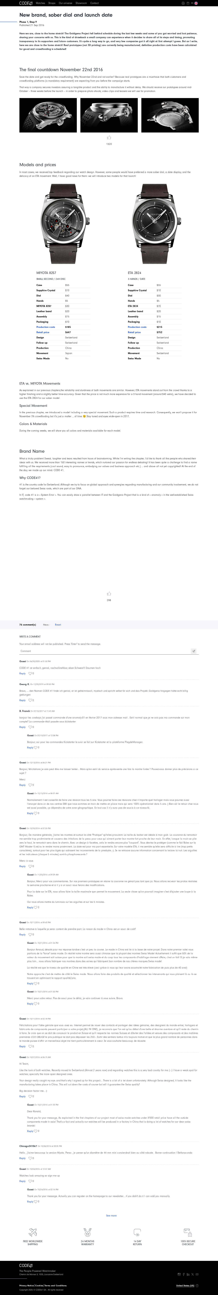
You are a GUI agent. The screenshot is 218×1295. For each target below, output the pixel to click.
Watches (40, 3)
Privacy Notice (26, 1285)
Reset (58, 624)
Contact (94, 3)
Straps (52, 3)
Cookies (39, 1285)
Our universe (65, 3)
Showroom (81, 3)
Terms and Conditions (55, 1285)
